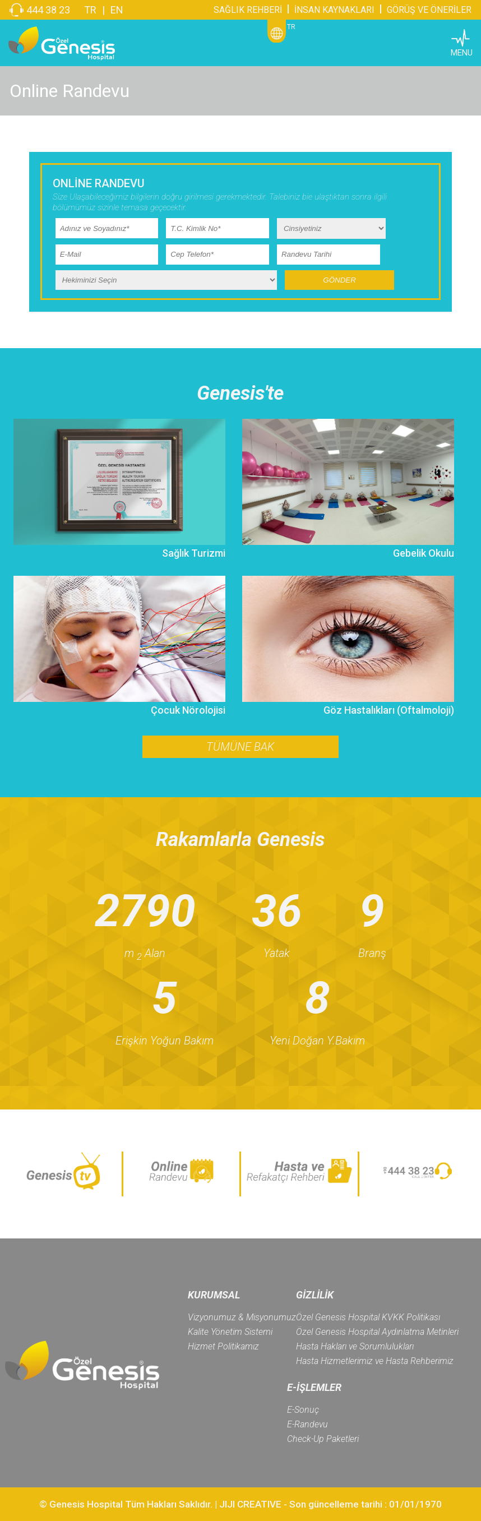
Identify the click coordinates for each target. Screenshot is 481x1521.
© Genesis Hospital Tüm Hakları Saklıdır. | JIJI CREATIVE (160, 1504)
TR (90, 10)
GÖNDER (339, 280)
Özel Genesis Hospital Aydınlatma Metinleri (377, 1331)
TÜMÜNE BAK (240, 746)
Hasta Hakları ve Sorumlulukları (355, 1346)
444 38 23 (48, 10)
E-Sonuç (303, 1409)
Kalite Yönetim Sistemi (230, 1331)
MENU (462, 53)
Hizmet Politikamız (223, 1346)
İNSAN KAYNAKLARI (334, 9)
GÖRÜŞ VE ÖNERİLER (429, 9)
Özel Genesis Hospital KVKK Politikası (368, 1317)
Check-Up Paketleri (323, 1439)
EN (116, 10)
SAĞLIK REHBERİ (248, 9)
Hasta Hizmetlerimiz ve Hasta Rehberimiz (375, 1361)
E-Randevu (307, 1424)
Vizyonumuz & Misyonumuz (242, 1317)
